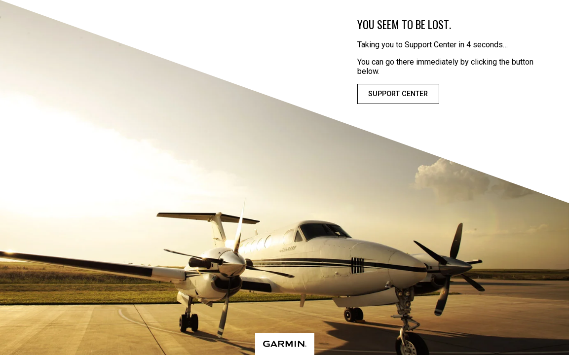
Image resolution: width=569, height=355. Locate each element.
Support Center (398, 94)
